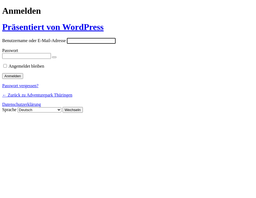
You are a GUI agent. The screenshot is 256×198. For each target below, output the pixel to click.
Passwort (10, 50)
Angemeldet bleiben (26, 66)
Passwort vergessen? (20, 85)
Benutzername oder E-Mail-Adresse (34, 40)
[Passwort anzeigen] (54, 57)
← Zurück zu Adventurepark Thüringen (37, 95)
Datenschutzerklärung (21, 104)
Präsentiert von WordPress (53, 27)
